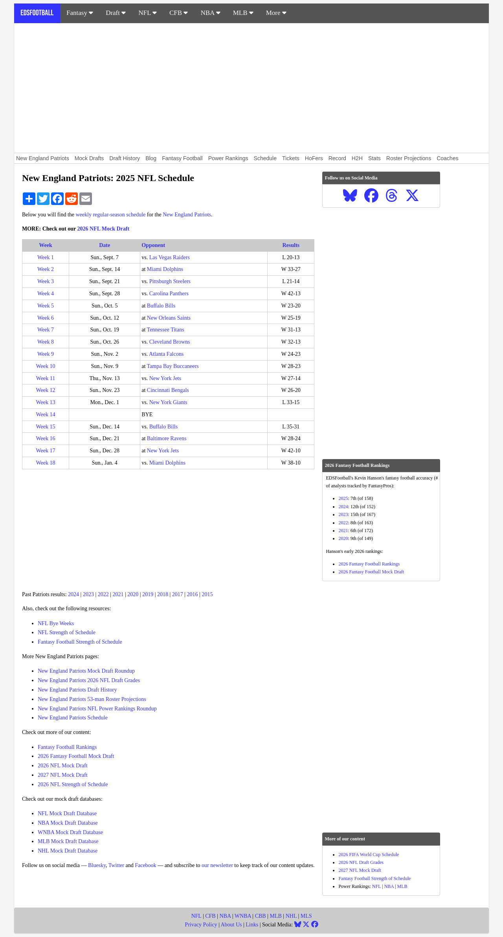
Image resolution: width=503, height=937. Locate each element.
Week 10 (45, 366)
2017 (177, 594)
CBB (260, 916)
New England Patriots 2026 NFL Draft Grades (89, 680)
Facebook (145, 865)
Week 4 (45, 293)
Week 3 (45, 281)
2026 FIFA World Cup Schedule (368, 854)
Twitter (116, 865)
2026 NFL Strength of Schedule (73, 784)
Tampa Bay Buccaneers (173, 366)
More (276, 12)
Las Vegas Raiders (169, 257)
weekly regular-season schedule (111, 215)
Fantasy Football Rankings (67, 747)
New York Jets (165, 378)
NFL (147, 12)
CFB (178, 12)
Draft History (124, 158)
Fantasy (79, 12)
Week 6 (45, 318)
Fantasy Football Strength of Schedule (80, 642)
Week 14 (45, 414)
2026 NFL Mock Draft (103, 229)
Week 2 (45, 269)
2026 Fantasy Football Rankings (369, 564)
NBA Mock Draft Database (68, 823)
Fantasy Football (182, 158)
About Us (231, 925)
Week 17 (45, 451)
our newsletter (217, 865)
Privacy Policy (201, 925)
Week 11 (45, 378)
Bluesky (97, 865)
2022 (103, 594)
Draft (116, 12)
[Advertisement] (251, 88)
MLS (306, 916)
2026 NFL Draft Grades (361, 862)
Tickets (290, 158)
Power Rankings (228, 158)
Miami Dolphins (165, 269)
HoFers (314, 158)
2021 (118, 594)
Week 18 (45, 463)
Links (252, 925)
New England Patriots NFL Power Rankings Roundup (97, 709)
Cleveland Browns (169, 342)
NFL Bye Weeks (56, 623)
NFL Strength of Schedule (66, 632)
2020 (132, 594)
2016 (192, 594)
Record (337, 158)
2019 (147, 594)
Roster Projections (408, 158)
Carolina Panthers (169, 293)
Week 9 (45, 354)
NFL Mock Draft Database (67, 813)
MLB (243, 12)
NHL (291, 916)
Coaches (447, 158)
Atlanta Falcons (166, 354)
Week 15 (45, 427)
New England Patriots (42, 158)
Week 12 (45, 390)
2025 (343, 498)
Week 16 (45, 438)
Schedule (265, 158)
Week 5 (45, 306)
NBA (210, 12)
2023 (88, 594)
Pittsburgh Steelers (170, 281)
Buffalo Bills (161, 306)
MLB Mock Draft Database (68, 841)
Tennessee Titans (165, 330)
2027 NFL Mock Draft (63, 775)
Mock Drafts (89, 158)
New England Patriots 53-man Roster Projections (92, 699)
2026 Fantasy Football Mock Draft (76, 756)
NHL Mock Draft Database (67, 851)
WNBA (243, 916)
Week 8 (45, 342)
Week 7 (45, 330)
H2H (357, 158)
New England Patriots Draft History (77, 690)
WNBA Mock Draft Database (70, 832)
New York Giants (168, 402)
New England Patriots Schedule (73, 718)
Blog (150, 158)
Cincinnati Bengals (168, 390)
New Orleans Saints (169, 318)
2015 (207, 594)
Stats (374, 158)
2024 (73, 594)
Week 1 (45, 257)
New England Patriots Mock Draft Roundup (86, 671)
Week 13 (45, 402)
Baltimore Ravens (167, 438)
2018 (162, 594)
